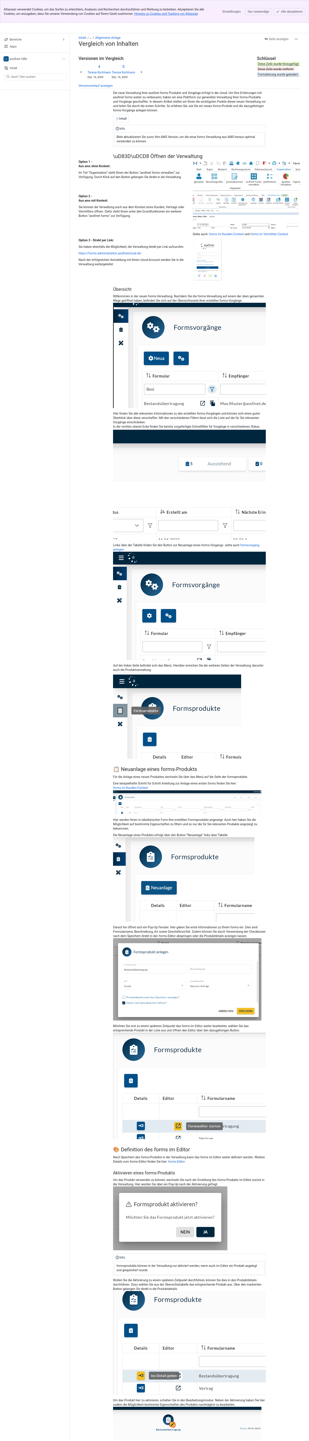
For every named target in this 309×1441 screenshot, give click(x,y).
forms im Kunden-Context (226, 211)
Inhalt (82, 15)
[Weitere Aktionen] (296, 16)
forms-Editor (176, 1138)
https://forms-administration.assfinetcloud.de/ (110, 230)
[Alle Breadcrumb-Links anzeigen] (90, 15)
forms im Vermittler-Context (269, 211)
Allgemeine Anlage (107, 15)
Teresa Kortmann (99, 49)
